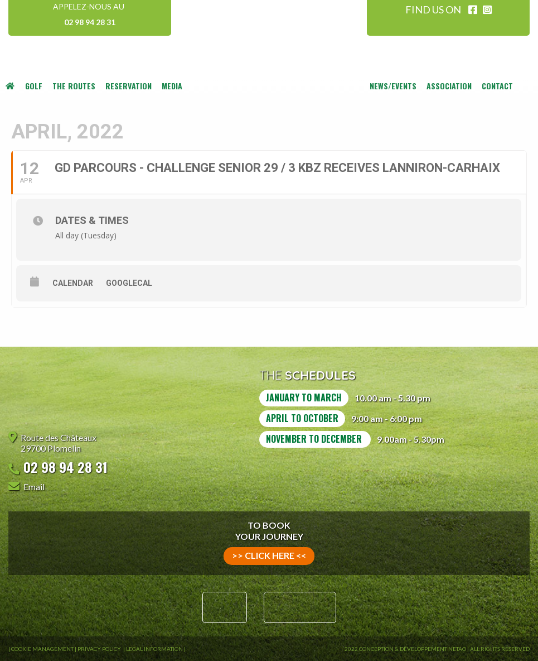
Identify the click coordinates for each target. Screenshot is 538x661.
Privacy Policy (99, 648)
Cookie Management (42, 648)
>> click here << (269, 555)
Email (34, 486)
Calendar (72, 283)
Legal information (154, 648)
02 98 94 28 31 (89, 22)
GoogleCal (129, 283)
